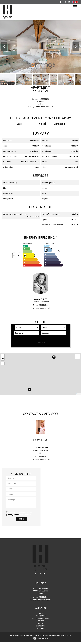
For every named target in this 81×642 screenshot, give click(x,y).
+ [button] (3, 355)
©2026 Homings (16, 635)
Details (43, 124)
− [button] (3, 358)
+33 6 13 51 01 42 (41, 305)
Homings (40, 440)
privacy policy (12, 514)
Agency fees (43, 635)
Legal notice (31, 635)
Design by (43, 638)
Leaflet (78, 394)
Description (24, 124)
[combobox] (27, 327)
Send (21, 519)
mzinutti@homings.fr (41, 308)
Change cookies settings (60, 635)
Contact (59, 124)
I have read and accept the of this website (19, 513)
